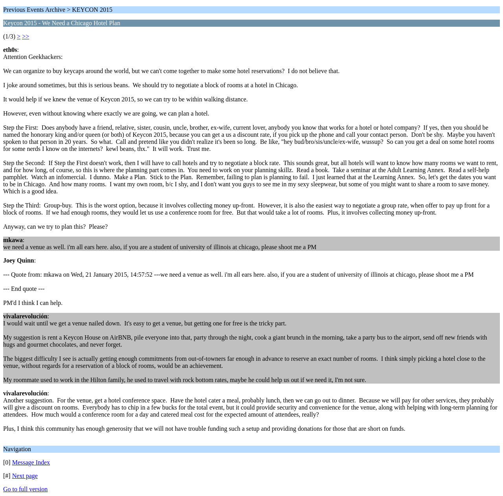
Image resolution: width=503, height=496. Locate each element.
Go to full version (25, 489)
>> (25, 36)
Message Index (31, 462)
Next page (25, 475)
